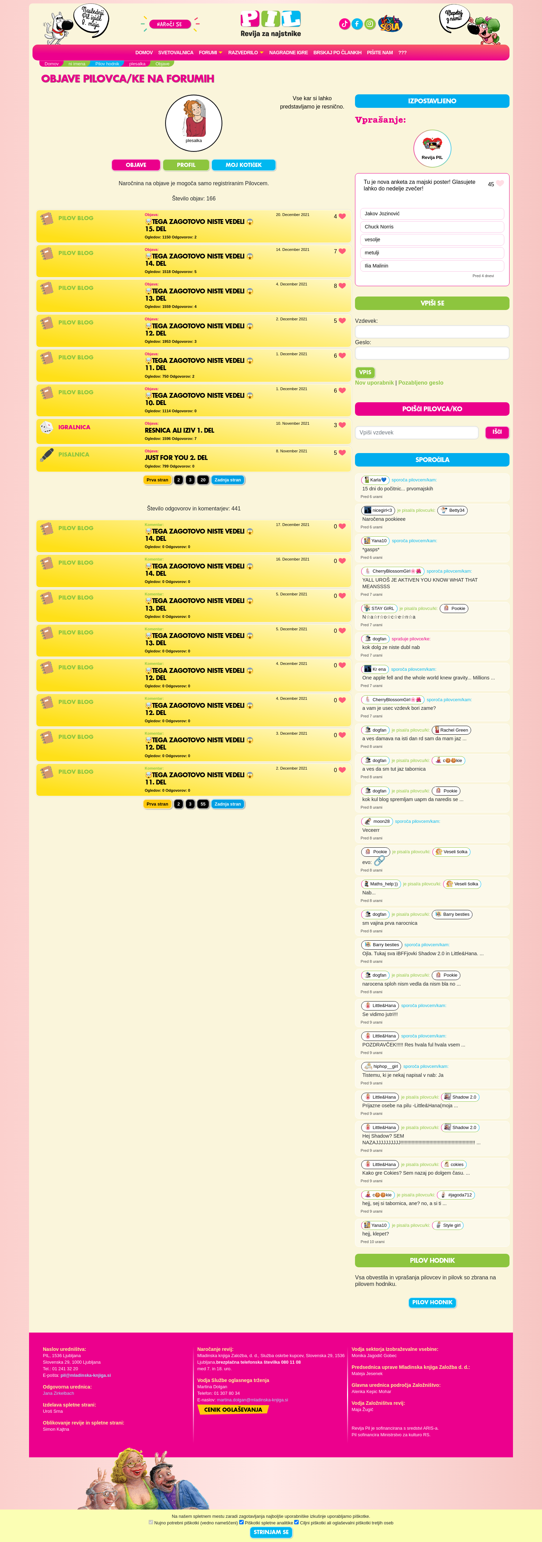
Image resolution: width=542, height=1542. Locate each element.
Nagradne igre (288, 52)
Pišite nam (380, 52)
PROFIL (186, 165)
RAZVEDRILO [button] (243, 52)
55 (202, 804)
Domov (144, 52)
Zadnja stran (228, 479)
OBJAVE (136, 165)
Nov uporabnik (374, 383)
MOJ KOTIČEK (244, 165)
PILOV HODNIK (432, 1303)
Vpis (365, 373)
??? (402, 52)
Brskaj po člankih (338, 52)
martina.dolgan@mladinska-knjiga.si (252, 1399)
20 (202, 479)
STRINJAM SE (271, 1532)
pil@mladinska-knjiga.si (85, 1375)
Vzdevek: (366, 321)
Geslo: (363, 342)
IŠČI (497, 432)
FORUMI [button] (208, 52)
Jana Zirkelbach (58, 1393)
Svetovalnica (176, 52)
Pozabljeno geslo (420, 383)
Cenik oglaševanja (233, 1410)
